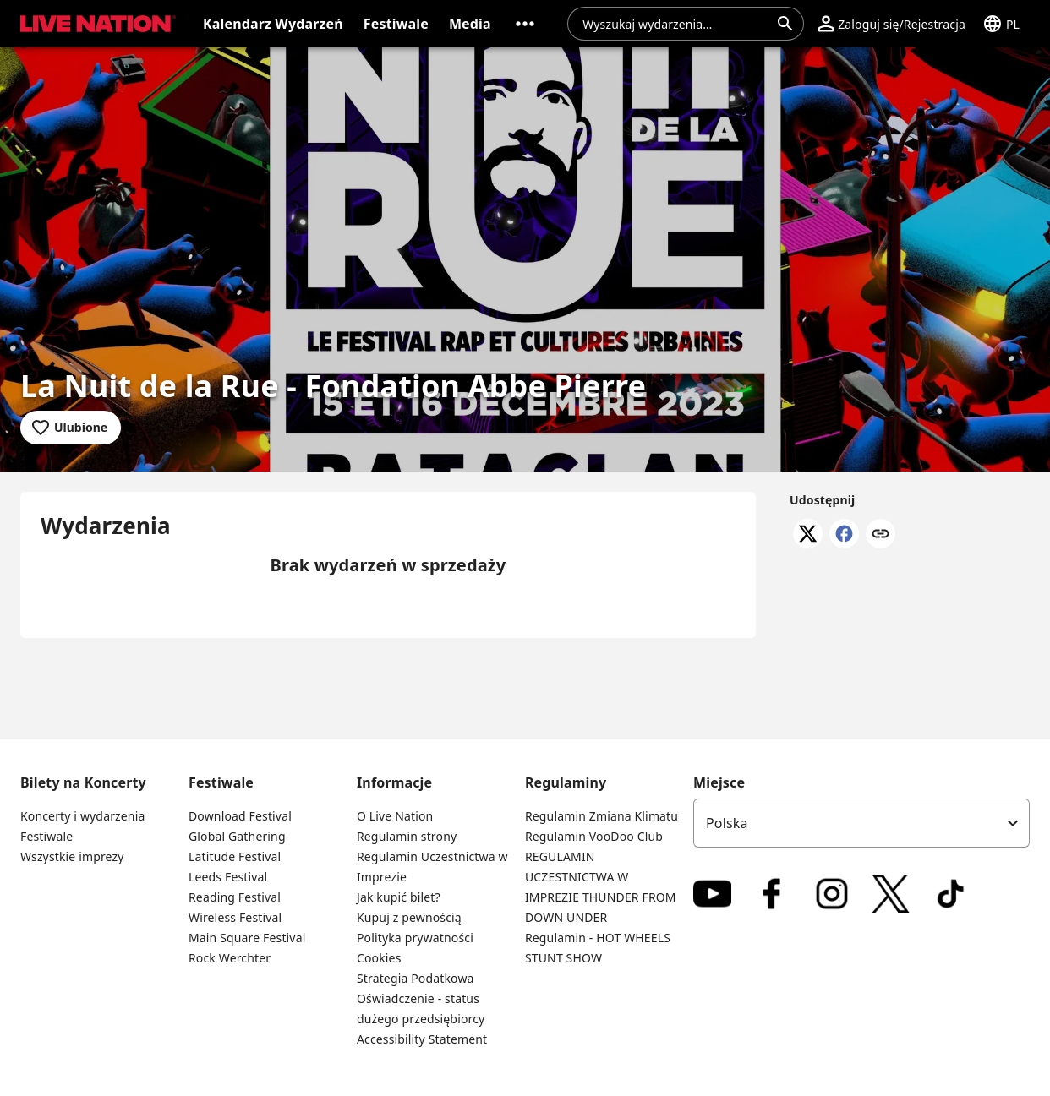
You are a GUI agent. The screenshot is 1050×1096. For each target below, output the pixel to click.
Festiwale (46, 836)
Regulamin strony (407, 836)
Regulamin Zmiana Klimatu (601, 816)
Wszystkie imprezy (72, 856)
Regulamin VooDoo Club (594, 836)
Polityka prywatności (415, 938)
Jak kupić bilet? (398, 897)
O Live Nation (395, 816)
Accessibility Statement (422, 1039)
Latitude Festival (235, 856)
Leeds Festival (228, 877)
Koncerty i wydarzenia (82, 816)
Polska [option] (727, 823)
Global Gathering (237, 836)
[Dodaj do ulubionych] (70, 427)
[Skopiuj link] (880, 535)
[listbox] (861, 823)
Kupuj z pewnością (409, 917)
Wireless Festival (235, 917)
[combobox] (675, 23)
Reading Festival (235, 897)
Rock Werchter (230, 958)
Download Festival (240, 816)
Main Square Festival (247, 938)
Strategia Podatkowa (415, 978)
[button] (94, 23)
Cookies (379, 958)
